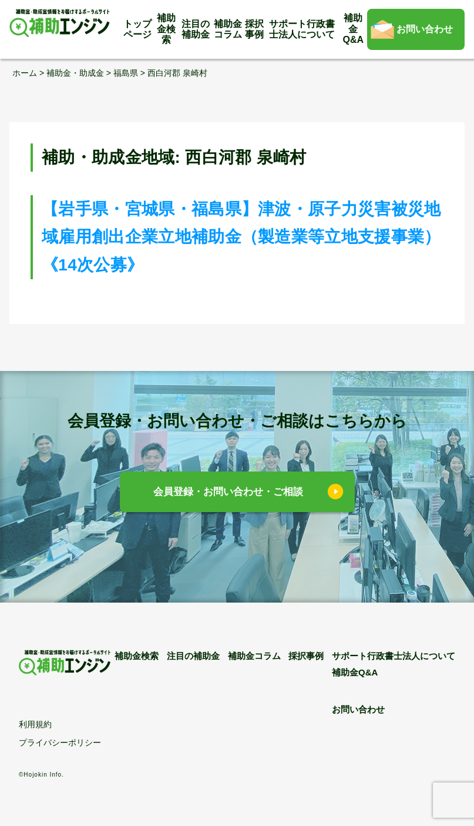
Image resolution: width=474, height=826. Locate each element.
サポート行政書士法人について (302, 29)
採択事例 (254, 29)
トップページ (137, 29)
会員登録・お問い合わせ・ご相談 (228, 491)
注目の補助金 (195, 29)
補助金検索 (166, 29)
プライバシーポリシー (60, 742)
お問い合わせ (424, 29)
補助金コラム (228, 29)
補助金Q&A (353, 29)
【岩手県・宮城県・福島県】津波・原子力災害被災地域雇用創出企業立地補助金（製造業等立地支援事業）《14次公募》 (241, 237)
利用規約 (35, 724)
